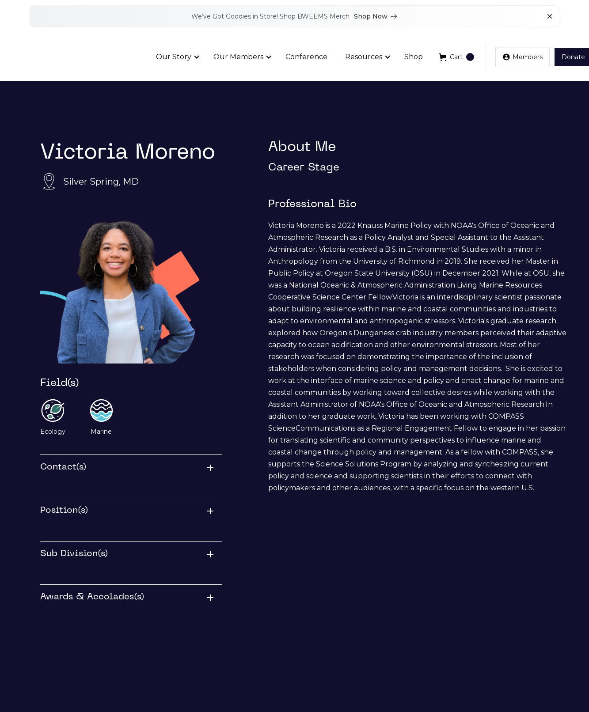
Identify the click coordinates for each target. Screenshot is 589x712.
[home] (75, 57)
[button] (176, 57)
